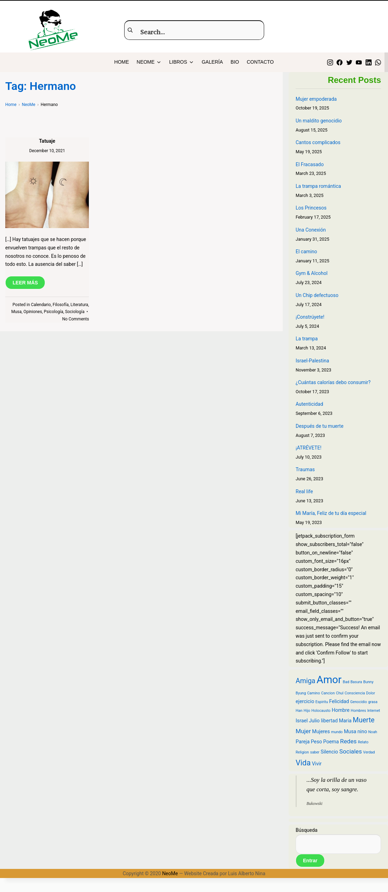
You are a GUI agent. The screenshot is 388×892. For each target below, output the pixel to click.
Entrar (310, 860)
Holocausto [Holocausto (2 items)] (321, 710)
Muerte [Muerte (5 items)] (363, 720)
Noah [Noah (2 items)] (372, 732)
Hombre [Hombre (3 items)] (341, 710)
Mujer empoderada (316, 99)
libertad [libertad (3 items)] (329, 720)
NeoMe (170, 873)
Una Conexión (311, 230)
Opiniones (32, 311)
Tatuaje (47, 141)
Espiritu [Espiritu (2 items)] (322, 702)
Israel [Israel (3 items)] (302, 720)
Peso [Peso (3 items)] (316, 741)
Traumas (305, 469)
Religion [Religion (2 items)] (302, 752)
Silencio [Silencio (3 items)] (329, 752)
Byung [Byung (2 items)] (301, 693)
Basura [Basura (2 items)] (356, 682)
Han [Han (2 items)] (299, 710)
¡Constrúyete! (310, 317)
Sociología (75, 311)
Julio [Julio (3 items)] (314, 720)
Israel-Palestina (312, 360)
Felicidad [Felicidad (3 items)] (339, 701)
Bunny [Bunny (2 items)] (368, 682)
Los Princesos (311, 208)
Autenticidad (309, 404)
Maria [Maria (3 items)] (345, 720)
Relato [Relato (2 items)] (363, 742)
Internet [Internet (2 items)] (373, 710)
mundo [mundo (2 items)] (337, 732)
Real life (304, 491)
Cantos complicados (318, 142)
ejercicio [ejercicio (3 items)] (305, 701)
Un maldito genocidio (319, 120)
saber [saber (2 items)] (314, 752)
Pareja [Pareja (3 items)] (303, 741)
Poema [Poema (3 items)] (331, 741)
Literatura (79, 304)
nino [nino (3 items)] (362, 731)
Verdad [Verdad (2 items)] (369, 752)
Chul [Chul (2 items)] (339, 693)
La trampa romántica (318, 186)
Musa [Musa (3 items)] (350, 731)
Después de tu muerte (320, 426)
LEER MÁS (25, 282)
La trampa (307, 338)
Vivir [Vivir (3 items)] (317, 763)
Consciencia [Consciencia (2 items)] (355, 693)
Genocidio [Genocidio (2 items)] (358, 702)
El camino (306, 251)
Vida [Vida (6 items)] (303, 762)
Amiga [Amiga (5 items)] (305, 681)
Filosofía (61, 304)
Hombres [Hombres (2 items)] (358, 710)
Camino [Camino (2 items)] (313, 693)
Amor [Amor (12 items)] (329, 680)
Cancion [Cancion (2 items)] (328, 693)
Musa (16, 311)
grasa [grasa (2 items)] (372, 702)
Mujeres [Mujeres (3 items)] (321, 731)
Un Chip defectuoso (317, 295)
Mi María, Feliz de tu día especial (331, 513)
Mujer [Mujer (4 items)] (303, 731)
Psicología (53, 311)
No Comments (75, 319)
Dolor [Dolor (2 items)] (370, 693)
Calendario (41, 304)
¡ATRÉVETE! (309, 448)
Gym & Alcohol (311, 273)
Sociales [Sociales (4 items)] (350, 751)
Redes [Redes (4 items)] (348, 741)
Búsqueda (306, 830)
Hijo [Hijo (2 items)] (307, 710)
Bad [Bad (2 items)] (346, 682)
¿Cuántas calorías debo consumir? (333, 382)
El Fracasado (310, 164)
